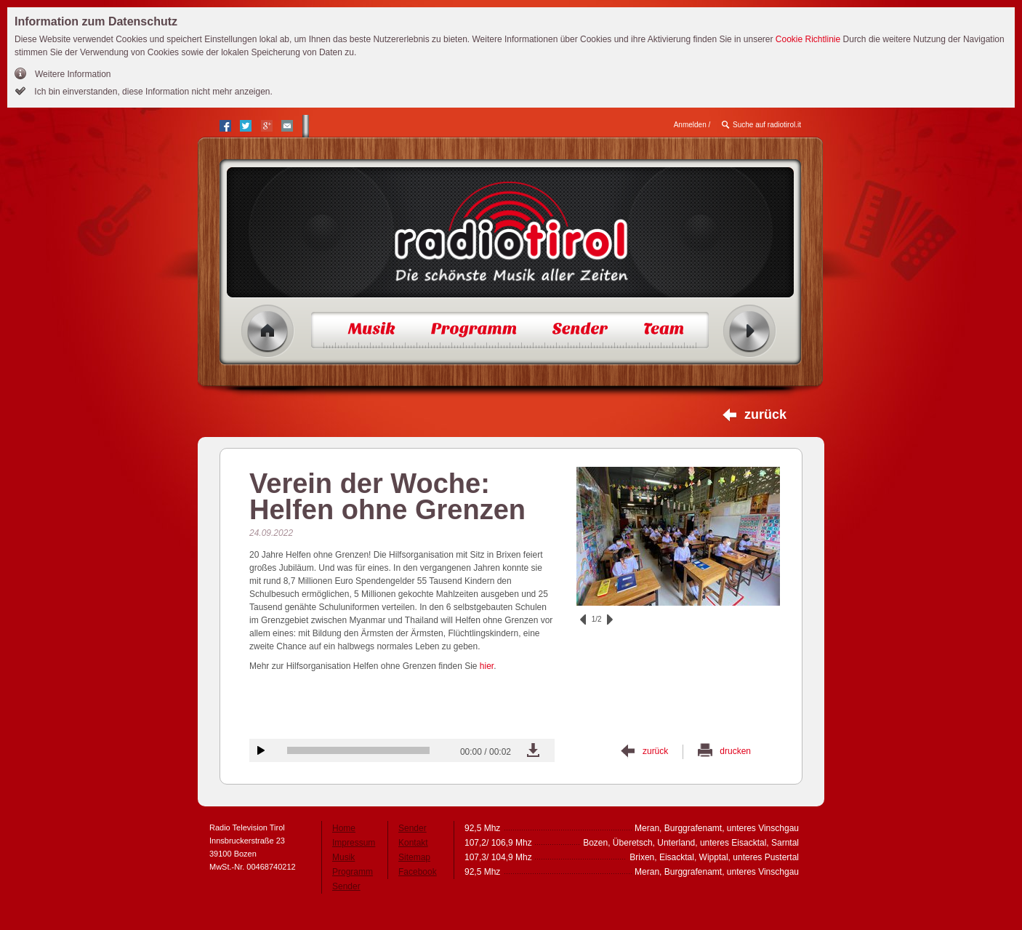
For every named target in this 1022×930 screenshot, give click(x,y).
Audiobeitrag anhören (261, 750)
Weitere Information (73, 74)
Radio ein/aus (749, 331)
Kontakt (413, 843)
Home (267, 331)
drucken (735, 751)
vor (609, 619)
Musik (343, 857)
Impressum (353, 843)
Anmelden (690, 125)
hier (487, 666)
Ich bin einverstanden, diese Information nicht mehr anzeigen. (152, 92)
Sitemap (414, 857)
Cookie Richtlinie (808, 39)
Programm (352, 872)
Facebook (417, 872)
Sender (346, 886)
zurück (765, 414)
